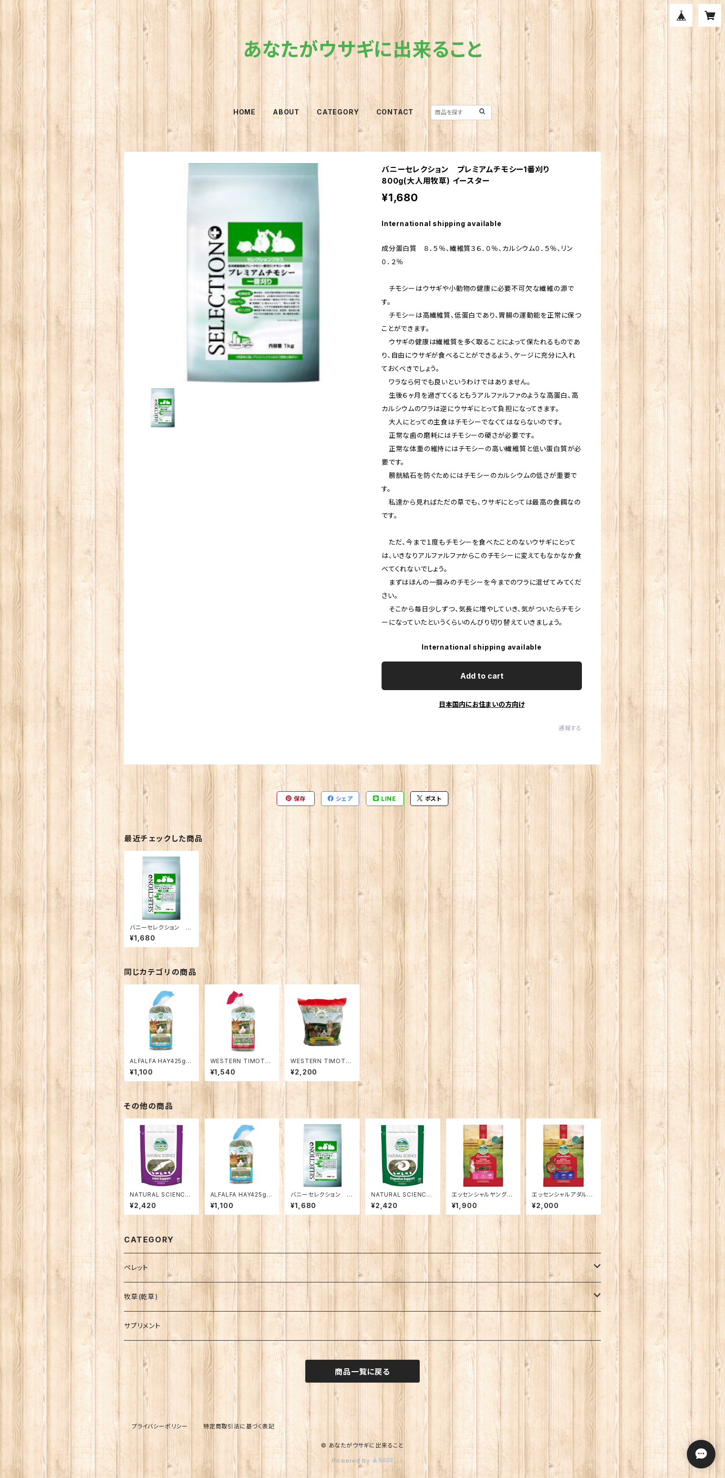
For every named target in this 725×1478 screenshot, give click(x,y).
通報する (570, 728)
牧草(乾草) (141, 1296)
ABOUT (286, 112)
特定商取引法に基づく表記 (239, 1426)
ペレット (136, 1267)
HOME (244, 112)
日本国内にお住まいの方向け (482, 704)
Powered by (362, 1460)
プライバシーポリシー (160, 1426)
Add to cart (482, 676)
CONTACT (395, 112)
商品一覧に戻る (362, 1371)
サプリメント (142, 1326)
